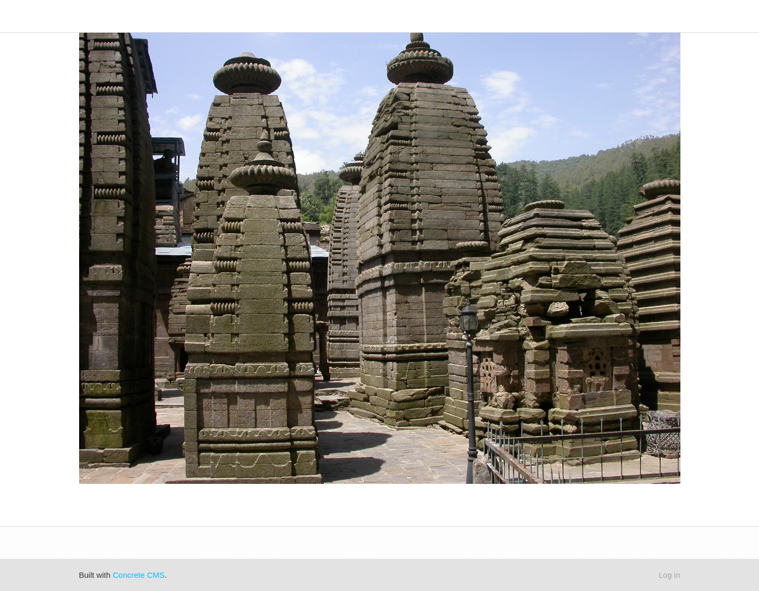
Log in (669, 574)
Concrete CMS (139, 574)
